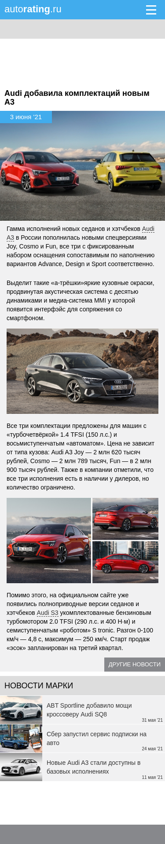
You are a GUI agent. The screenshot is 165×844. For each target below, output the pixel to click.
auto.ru (33, 9)
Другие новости (135, 664)
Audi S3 (48, 612)
